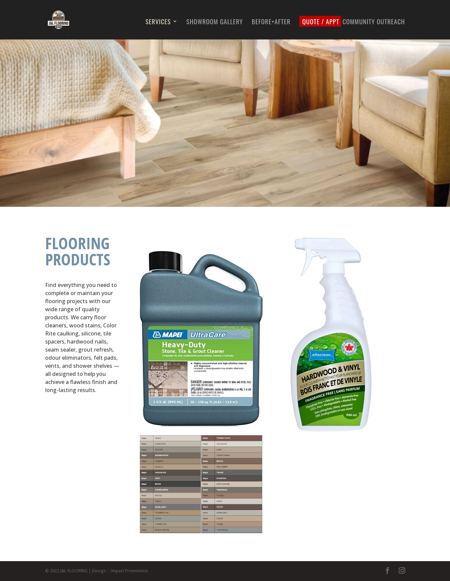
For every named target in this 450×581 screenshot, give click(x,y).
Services (158, 22)
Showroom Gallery (214, 22)
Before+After (271, 22)
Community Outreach (373, 22)
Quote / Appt (320, 21)
